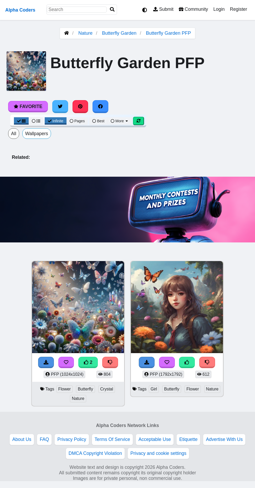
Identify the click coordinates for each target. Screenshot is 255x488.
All (13, 133)
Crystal (106, 389)
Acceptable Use (155, 439)
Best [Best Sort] (98, 121)
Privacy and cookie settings (158, 453)
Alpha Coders (20, 10)
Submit (163, 9)
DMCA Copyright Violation (95, 453)
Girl (154, 389)
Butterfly (85, 389)
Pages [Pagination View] (77, 121)
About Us (21, 439)
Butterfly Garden (119, 33)
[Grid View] (21, 121)
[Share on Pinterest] (80, 106)
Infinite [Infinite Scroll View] (55, 121)
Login (219, 9)
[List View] (36, 121)
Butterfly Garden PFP (168, 33)
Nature (85, 33)
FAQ (44, 439)
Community (193, 9)
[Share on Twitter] (60, 106)
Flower (64, 389)
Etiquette (188, 439)
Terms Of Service (112, 439)
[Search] (112, 9)
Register (238, 9)
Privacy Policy (71, 439)
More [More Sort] (120, 121)
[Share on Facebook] (100, 106)
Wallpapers (36, 133)
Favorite (28, 106)
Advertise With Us (224, 439)
